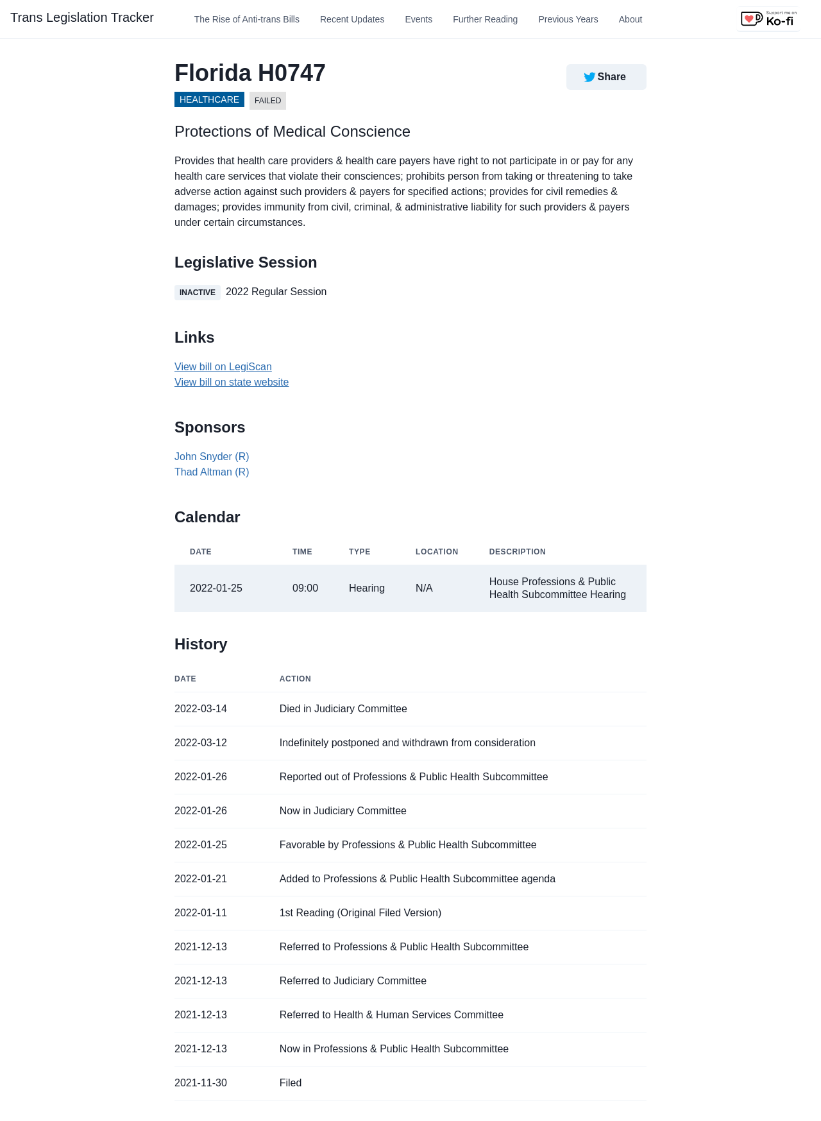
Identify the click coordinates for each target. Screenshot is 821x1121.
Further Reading (485, 19)
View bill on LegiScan (223, 366)
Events (418, 19)
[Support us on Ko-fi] (768, 19)
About (631, 19)
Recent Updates (352, 19)
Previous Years (568, 19)
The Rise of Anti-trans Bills (247, 19)
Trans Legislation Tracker (82, 17)
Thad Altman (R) (212, 471)
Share (604, 77)
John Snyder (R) (212, 456)
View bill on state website (231, 382)
